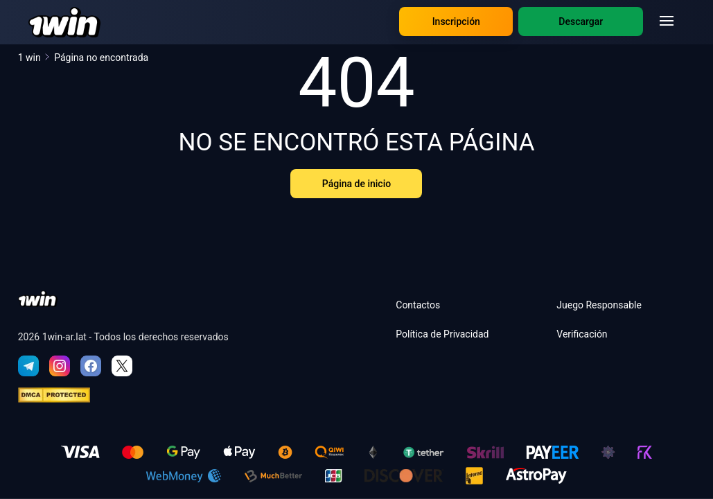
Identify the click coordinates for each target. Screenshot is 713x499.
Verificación (581, 334)
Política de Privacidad (442, 334)
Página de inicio (356, 183)
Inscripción (456, 21)
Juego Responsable (599, 304)
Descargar (580, 21)
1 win (34, 57)
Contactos (418, 304)
